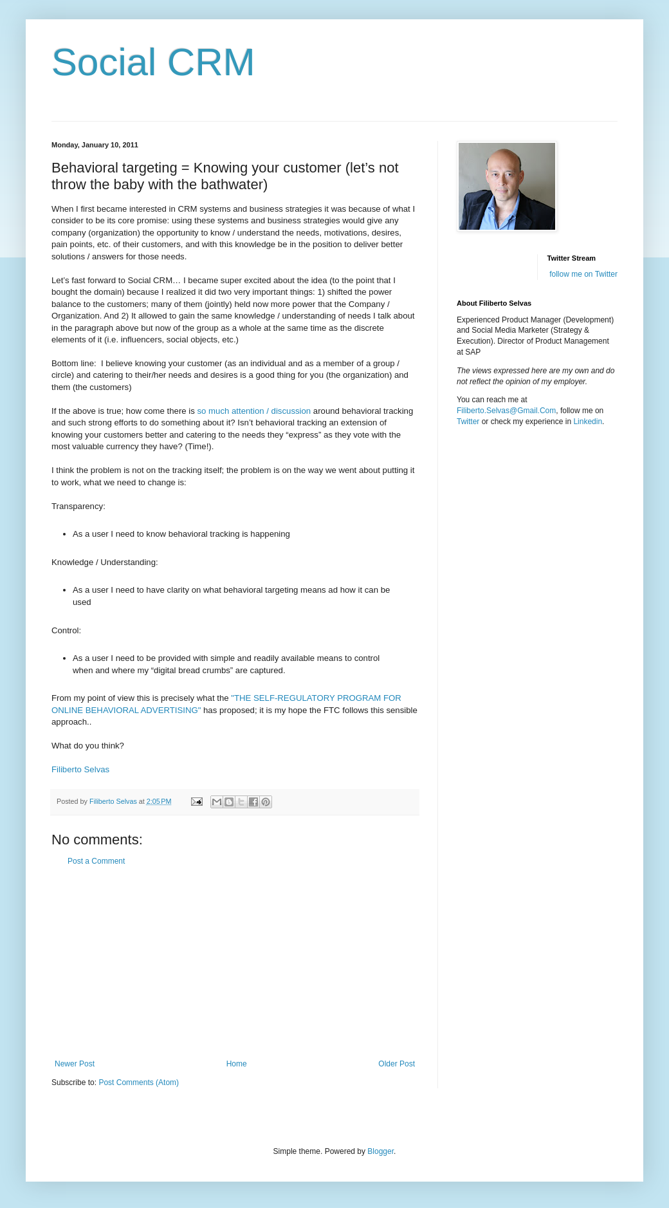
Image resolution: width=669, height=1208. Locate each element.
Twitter (468, 421)
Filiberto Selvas (81, 769)
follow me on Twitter (583, 274)
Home (236, 1063)
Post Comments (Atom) (138, 1082)
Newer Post (75, 1063)
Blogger (380, 1151)
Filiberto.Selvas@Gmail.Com (506, 410)
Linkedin (587, 421)
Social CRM (153, 62)
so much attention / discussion (253, 411)
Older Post (396, 1063)
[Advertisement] (234, 962)
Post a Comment (96, 861)
